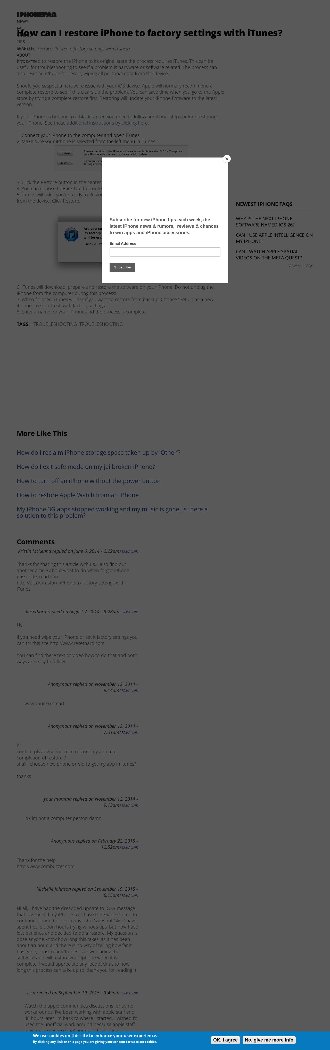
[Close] (227, 159)
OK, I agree (225, 1040)
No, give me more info (269, 1040)
